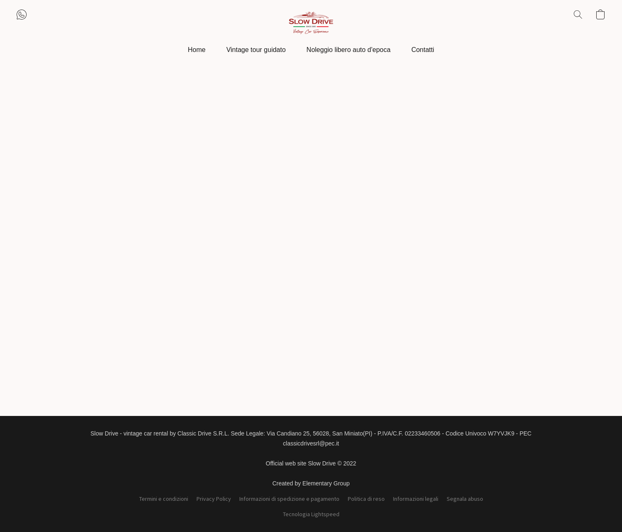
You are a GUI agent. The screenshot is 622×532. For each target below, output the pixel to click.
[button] (310, 23)
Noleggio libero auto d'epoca (349, 49)
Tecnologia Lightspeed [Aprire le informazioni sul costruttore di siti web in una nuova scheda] (311, 514)
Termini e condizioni (163, 498)
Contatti (422, 49)
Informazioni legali (415, 498)
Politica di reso (366, 498)
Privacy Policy (214, 498)
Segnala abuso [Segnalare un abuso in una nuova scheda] (465, 498)
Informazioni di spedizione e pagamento (289, 498)
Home (197, 49)
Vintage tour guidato (256, 49)
